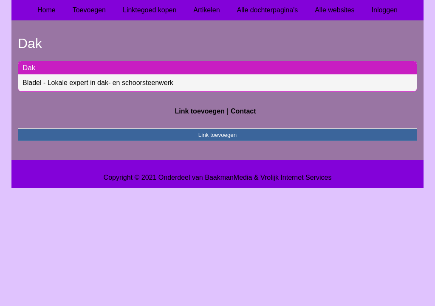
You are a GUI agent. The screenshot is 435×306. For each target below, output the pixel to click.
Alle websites (334, 10)
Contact (243, 111)
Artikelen (206, 10)
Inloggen (385, 10)
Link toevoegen (199, 111)
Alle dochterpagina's (267, 10)
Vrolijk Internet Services (295, 177)
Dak (29, 68)
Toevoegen (89, 10)
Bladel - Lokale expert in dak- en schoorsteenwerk (98, 82)
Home (46, 10)
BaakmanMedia (228, 177)
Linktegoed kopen (149, 10)
